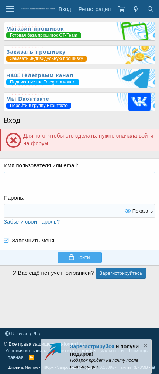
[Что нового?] (135, 9)
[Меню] (10, 9)
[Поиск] (150, 9)
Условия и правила (26, 350)
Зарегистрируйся (92, 346)
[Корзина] (121, 9)
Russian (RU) (22, 333)
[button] (153, 367)
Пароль (13, 198)
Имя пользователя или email (40, 165)
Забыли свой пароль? (32, 221)
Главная (14, 357)
